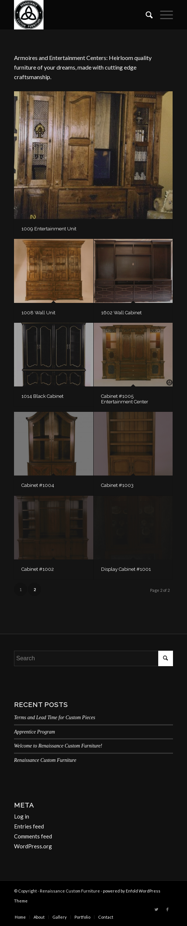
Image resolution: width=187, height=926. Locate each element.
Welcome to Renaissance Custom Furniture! (58, 746)
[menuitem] (145, 14)
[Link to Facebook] (167, 909)
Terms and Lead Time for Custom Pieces (54, 717)
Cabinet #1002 (37, 569)
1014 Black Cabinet (42, 396)
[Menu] (163, 14)
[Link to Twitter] (156, 909)
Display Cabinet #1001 (126, 569)
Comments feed (33, 836)
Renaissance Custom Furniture (45, 760)
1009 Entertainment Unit (48, 229)
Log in (21, 816)
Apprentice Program (34, 732)
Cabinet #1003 (117, 485)
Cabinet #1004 (37, 485)
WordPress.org (33, 846)
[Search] (145, 14)
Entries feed (29, 826)
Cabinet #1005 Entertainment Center (124, 398)
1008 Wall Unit (38, 312)
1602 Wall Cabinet (121, 312)
